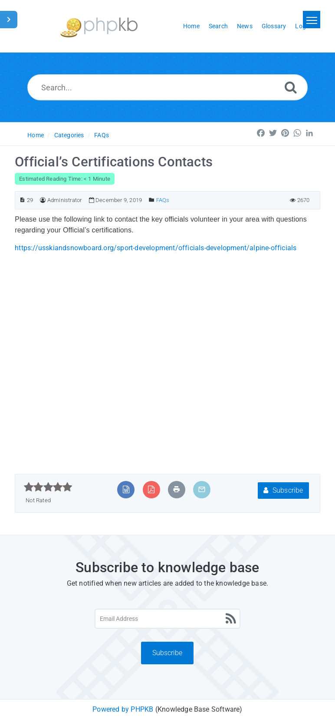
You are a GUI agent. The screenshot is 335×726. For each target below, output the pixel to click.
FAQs (101, 135)
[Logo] (99, 26)
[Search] (290, 87)
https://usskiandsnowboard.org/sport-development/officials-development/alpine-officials (155, 248)
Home (35, 135)
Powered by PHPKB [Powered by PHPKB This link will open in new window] (122, 709)
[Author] (43, 200)
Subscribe (283, 490)
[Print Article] (177, 489)
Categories (69, 135)
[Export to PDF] (151, 489)
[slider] (48, 487)
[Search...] (167, 87)
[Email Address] (168, 619)
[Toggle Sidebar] (8, 19)
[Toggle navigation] (311, 19)
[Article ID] (22, 200)
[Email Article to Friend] (202, 489)
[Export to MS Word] (126, 489)
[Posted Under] (151, 200)
